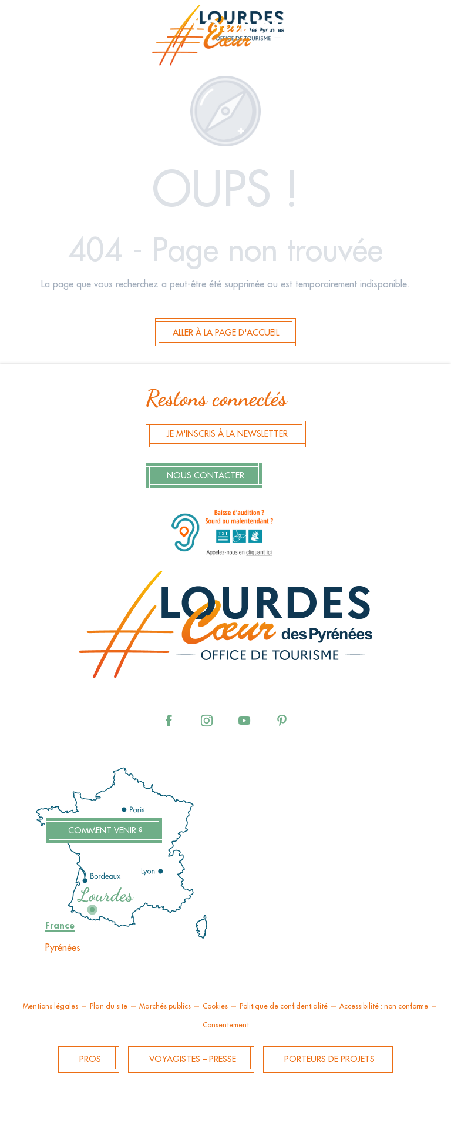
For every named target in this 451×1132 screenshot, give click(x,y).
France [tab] (60, 925)
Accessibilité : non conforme (383, 1006)
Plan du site (108, 1006)
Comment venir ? (105, 830)
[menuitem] (225, 39)
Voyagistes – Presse (192, 1059)
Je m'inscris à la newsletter (227, 434)
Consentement (226, 1025)
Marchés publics (165, 1006)
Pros (90, 1059)
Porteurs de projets (329, 1059)
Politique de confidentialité (284, 1006)
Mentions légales (50, 1006)
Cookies (215, 1006)
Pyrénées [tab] (62, 948)
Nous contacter (205, 475)
